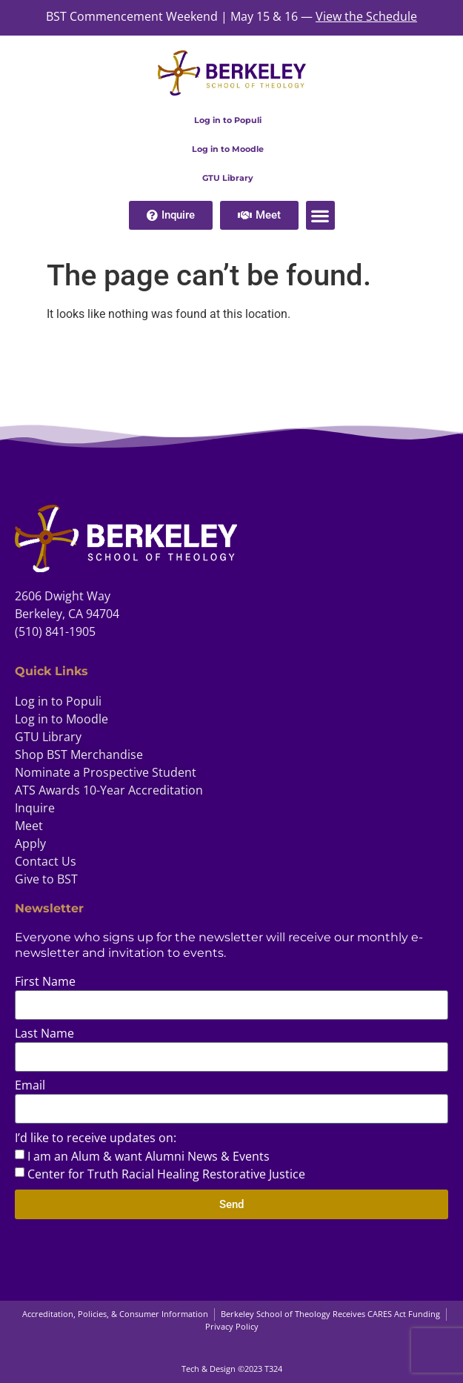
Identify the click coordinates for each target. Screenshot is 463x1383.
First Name (45, 982)
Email (30, 1086)
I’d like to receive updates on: (95, 1139)
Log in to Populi (228, 120)
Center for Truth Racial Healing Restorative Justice (166, 1174)
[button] (320, 215)
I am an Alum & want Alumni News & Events (148, 1156)
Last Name (44, 1034)
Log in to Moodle (228, 149)
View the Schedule (366, 16)
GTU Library (227, 178)
